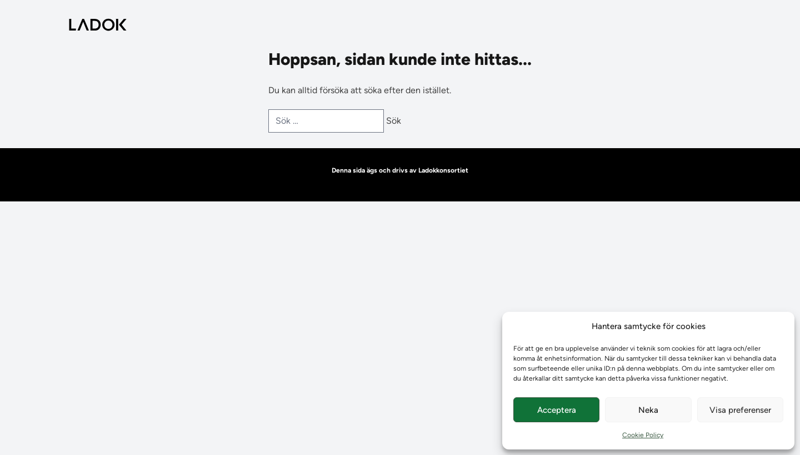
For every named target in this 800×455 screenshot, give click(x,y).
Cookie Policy (642, 435)
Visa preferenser (740, 410)
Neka (648, 410)
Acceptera (556, 410)
